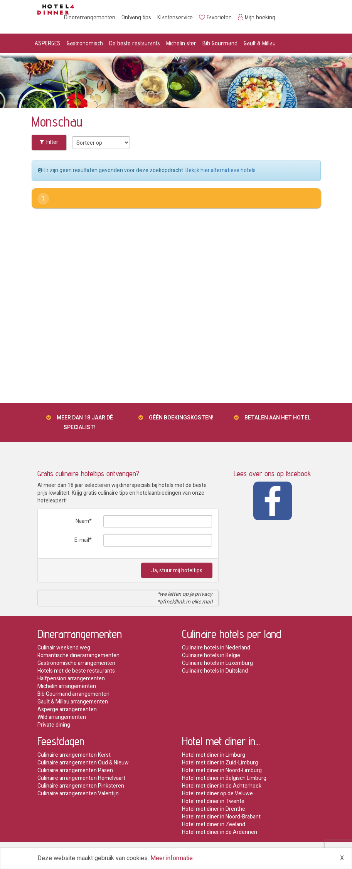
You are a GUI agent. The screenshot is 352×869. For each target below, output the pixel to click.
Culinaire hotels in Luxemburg (217, 663)
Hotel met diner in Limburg (213, 755)
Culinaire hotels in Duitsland (215, 671)
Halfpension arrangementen (71, 679)
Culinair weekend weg (63, 648)
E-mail (81, 540)
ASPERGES (48, 43)
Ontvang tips (136, 17)
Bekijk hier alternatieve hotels (220, 170)
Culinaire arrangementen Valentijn (78, 794)
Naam (82, 521)
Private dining (53, 725)
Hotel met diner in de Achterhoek (221, 786)
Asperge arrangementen (67, 709)
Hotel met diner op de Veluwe (217, 794)
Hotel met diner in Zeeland (213, 824)
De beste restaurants (134, 43)
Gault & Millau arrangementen (72, 702)
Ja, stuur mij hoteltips (176, 570)
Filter (49, 142)
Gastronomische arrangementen (76, 663)
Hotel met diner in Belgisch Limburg (224, 778)
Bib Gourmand (219, 43)
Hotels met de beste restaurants (76, 671)
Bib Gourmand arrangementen (73, 694)
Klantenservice (175, 17)
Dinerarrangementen (89, 17)
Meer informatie (171, 858)
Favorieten (215, 17)
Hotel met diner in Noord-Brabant (221, 817)
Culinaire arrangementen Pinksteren (80, 786)
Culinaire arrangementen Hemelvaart (81, 778)
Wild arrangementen (61, 717)
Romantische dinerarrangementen (78, 655)
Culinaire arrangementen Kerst (74, 755)
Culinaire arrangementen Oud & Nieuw (83, 763)
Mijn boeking (256, 17)
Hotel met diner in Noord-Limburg (222, 770)
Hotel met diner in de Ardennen (219, 832)
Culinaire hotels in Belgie (211, 655)
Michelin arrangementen (66, 686)
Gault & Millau (260, 43)
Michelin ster (181, 43)
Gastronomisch (85, 43)
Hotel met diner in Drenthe (213, 809)
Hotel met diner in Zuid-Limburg (220, 763)
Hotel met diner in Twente (213, 801)
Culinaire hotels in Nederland (216, 648)
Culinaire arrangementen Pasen (75, 770)
